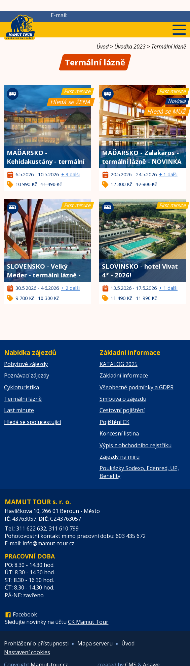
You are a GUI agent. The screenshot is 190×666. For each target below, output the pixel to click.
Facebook (25, 614)
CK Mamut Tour (88, 622)
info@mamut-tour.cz (48, 543)
